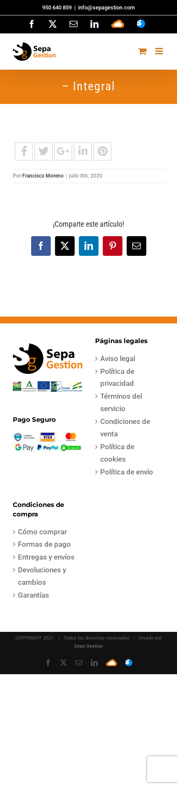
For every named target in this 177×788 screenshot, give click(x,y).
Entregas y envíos (46, 557)
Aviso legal (117, 358)
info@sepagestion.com (106, 7)
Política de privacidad (117, 377)
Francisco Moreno (43, 176)
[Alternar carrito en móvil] (142, 51)
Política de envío (126, 472)
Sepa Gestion (88, 646)
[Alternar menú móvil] (159, 51)
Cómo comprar (42, 531)
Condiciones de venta (125, 427)
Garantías (33, 595)
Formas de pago (44, 544)
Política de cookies (117, 452)
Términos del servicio (121, 402)
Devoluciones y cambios (42, 576)
